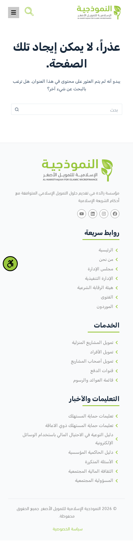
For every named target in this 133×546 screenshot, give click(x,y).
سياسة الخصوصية (67, 528)
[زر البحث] (16, 109)
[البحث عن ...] (72, 109)
